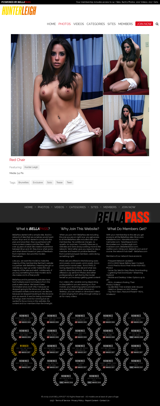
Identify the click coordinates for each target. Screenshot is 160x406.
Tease (59, 182)
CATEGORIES (96, 24)
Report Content (91, 400)
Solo (49, 182)
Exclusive (38, 182)
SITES (112, 24)
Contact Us (104, 400)
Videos (78, 24)
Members (125, 24)
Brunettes (24, 182)
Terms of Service (63, 400)
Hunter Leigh (31, 167)
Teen (69, 182)
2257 (52, 400)
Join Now (144, 24)
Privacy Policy (77, 400)
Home (51, 24)
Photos (64, 24)
